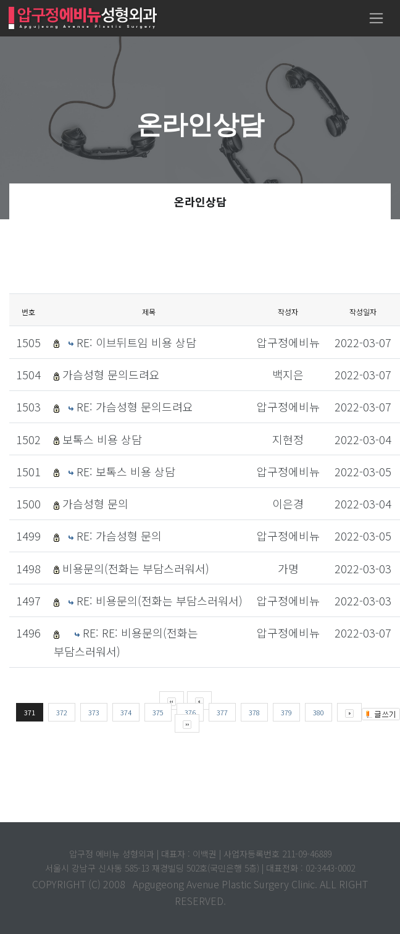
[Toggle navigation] (376, 18)
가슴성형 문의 (95, 503)
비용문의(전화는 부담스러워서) (135, 568)
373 (93, 712)
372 (61, 712)
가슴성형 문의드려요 (111, 374)
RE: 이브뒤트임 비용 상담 (136, 342)
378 (254, 712)
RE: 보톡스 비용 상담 (126, 471)
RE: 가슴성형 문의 (119, 536)
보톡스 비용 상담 (102, 439)
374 (125, 712)
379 (286, 712)
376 (190, 712)
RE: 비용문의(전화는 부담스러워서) (160, 600)
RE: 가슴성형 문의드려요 (135, 406)
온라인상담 (200, 201)
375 (158, 712)
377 (222, 712)
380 (318, 712)
